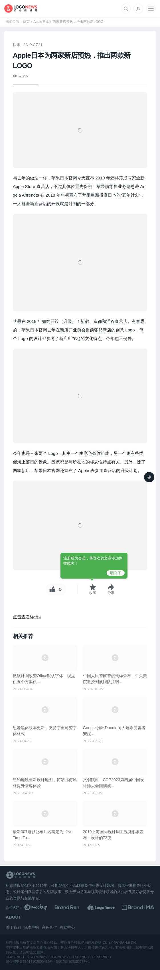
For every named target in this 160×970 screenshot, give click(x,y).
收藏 (92, 593)
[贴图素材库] (40, 907)
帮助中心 (67, 927)
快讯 (16, 44)
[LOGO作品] (105, 907)
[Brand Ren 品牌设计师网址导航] (73, 907)
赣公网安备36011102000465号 (29, 962)
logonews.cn (61, 957)
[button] (111, 589)
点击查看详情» (27, 616)
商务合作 (49, 927)
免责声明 (31, 927)
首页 (26, 22)
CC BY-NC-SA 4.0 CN (119, 943)
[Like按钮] (51, 589)
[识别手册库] (138, 907)
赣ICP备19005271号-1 (73, 962)
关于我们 (13, 927)
